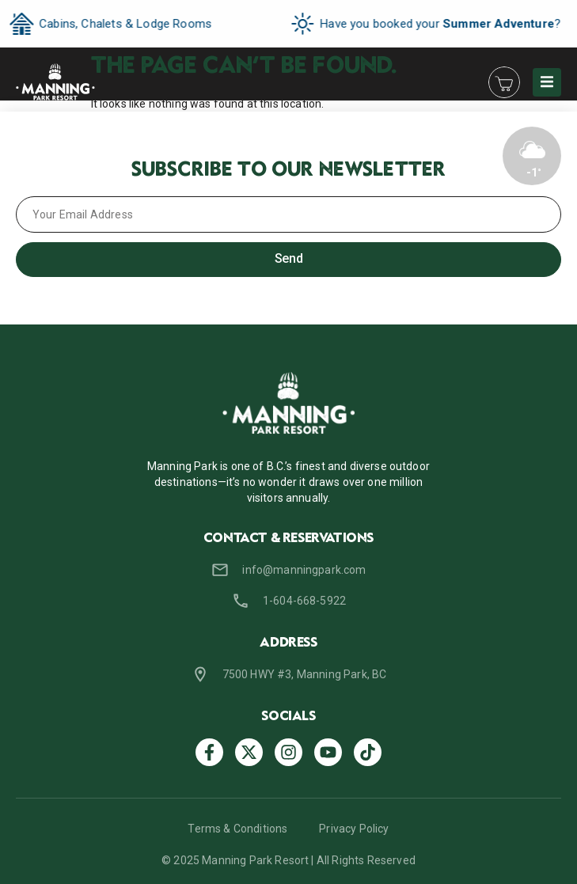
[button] (547, 82)
